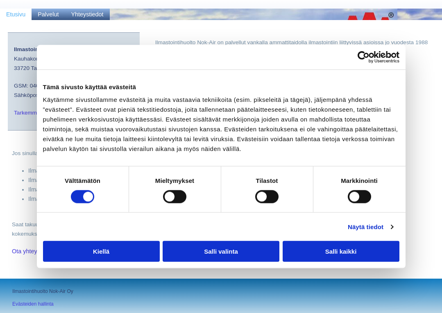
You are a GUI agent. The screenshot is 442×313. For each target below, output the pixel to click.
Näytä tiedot (365, 226)
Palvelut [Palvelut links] (48, 14)
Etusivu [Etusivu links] (15, 14)
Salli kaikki (341, 251)
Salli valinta (221, 251)
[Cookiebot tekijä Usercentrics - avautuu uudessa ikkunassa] (363, 57)
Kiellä (101, 251)
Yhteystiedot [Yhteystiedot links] (87, 14)
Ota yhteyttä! (28, 251)
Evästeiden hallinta (33, 304)
